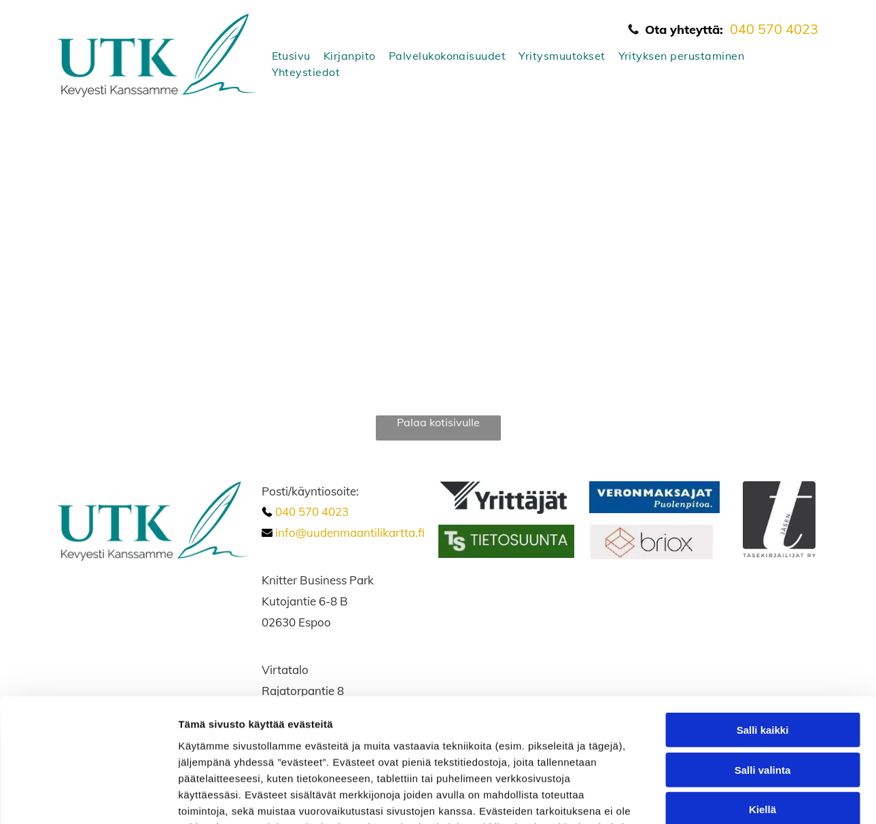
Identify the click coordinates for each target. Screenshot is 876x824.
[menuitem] (286, 56)
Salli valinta (763, 654)
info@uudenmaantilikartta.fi (350, 532)
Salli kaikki (763, 614)
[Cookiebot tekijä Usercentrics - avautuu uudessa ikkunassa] (88, 797)
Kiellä (762, 693)
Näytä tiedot (726, 797)
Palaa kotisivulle (438, 422)
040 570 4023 (774, 28)
